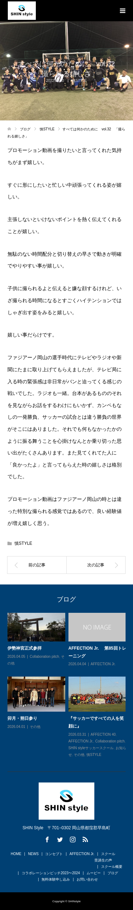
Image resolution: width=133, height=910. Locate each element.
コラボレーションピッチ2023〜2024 (51, 873)
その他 (35, 727)
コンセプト (54, 854)
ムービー (94, 873)
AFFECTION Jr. (102, 664)
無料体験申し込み (55, 879)
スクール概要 (111, 867)
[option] (68, 685)
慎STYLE (23, 543)
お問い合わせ (87, 879)
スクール (108, 854)
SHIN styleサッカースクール (90, 748)
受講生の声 (103, 860)
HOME (16, 854)
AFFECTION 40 (103, 734)
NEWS (33, 854)
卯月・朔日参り (22, 718)
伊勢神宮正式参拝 (24, 648)
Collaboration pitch (44, 657)
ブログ (112, 873)
